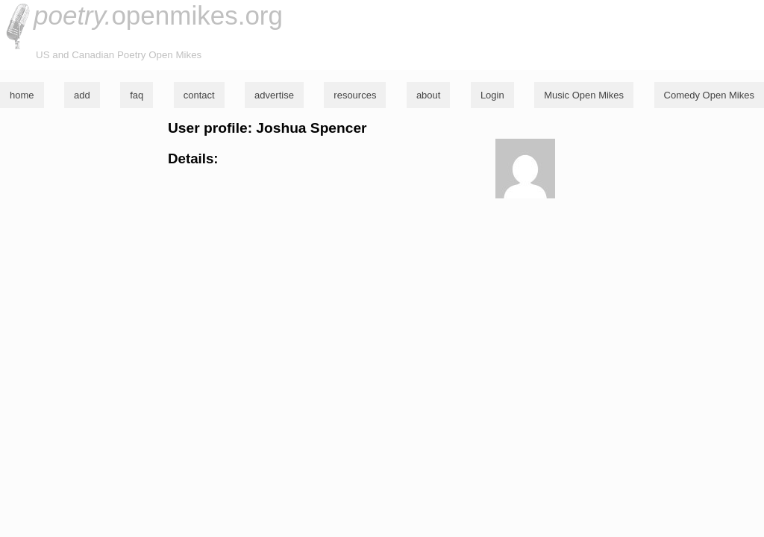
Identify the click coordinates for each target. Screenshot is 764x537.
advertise (274, 95)
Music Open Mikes (584, 95)
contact (199, 95)
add (82, 95)
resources (355, 95)
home (22, 95)
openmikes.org (158, 15)
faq (136, 95)
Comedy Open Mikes (709, 95)
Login (492, 95)
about (428, 95)
